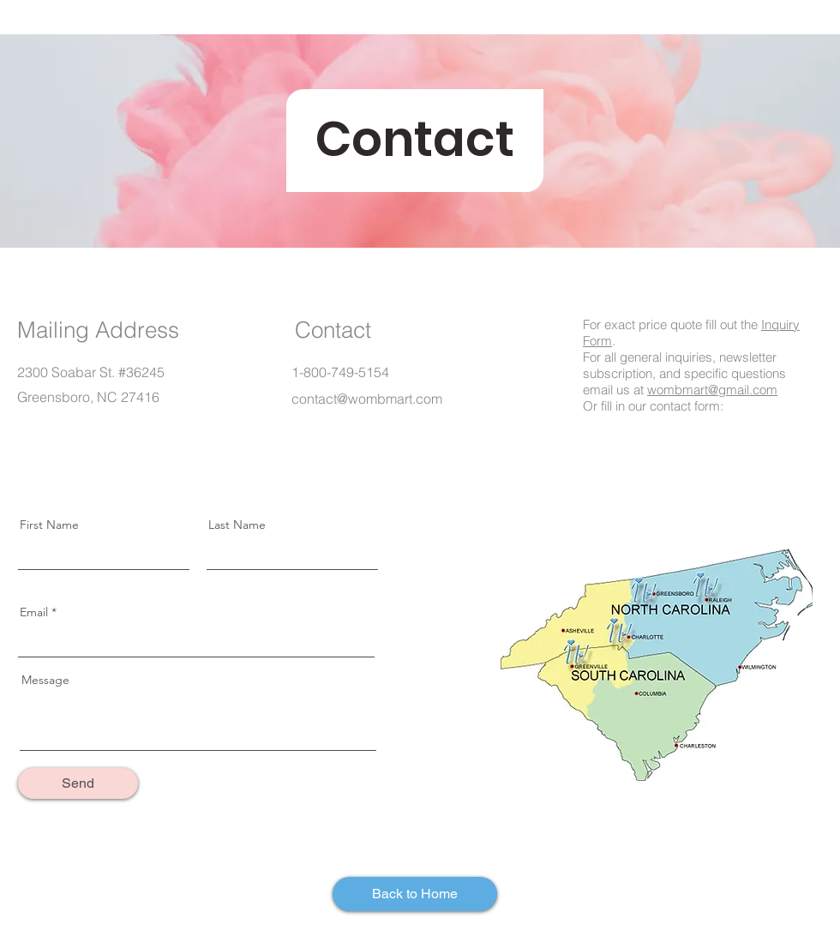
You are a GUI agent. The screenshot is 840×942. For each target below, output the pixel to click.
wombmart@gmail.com (712, 389)
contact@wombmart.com (366, 398)
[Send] (78, 783)
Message (45, 680)
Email (34, 612)
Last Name (237, 525)
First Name (49, 525)
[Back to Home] (415, 894)
